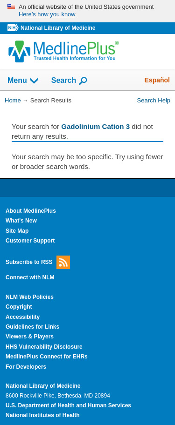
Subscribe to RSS (38, 262)
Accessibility (23, 317)
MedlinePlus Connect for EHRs (47, 356)
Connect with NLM (30, 277)
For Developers (26, 367)
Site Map (17, 231)
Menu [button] (23, 81)
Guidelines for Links (32, 327)
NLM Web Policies (30, 297)
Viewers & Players (30, 336)
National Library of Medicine (58, 28)
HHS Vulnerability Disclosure (44, 347)
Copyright (19, 307)
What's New (21, 220)
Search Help (153, 100)
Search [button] (69, 81)
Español (157, 80)
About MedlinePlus (31, 211)
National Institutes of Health (42, 415)
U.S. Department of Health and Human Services (68, 405)
